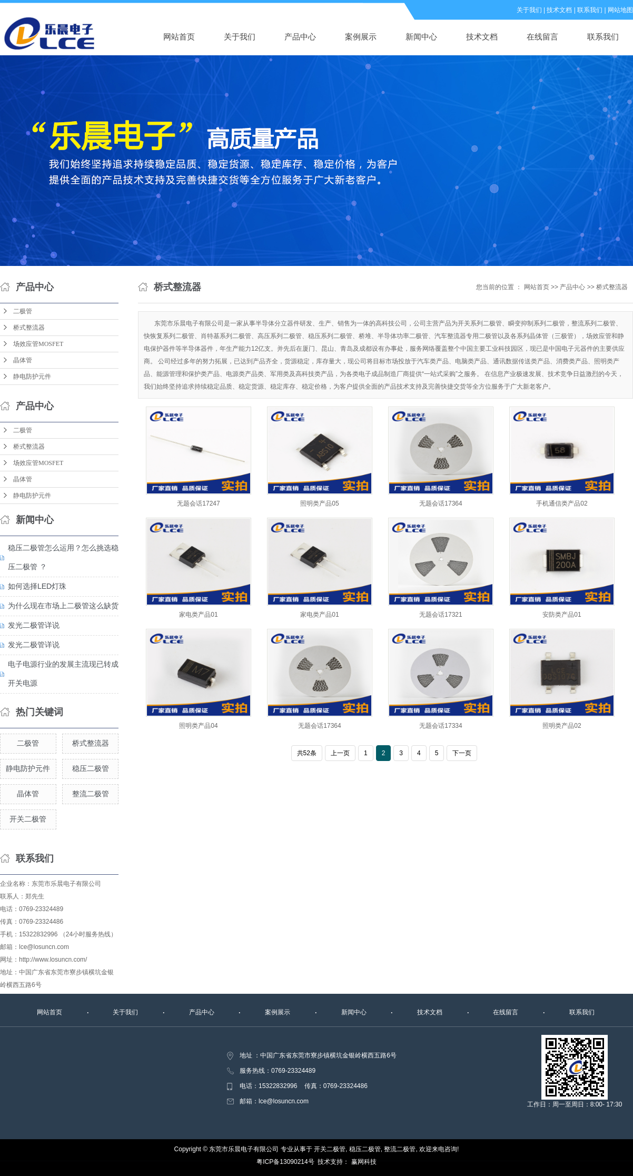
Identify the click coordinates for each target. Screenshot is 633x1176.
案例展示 (361, 36)
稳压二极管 (90, 768)
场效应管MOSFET (38, 344)
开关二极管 (27, 819)
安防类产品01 (561, 614)
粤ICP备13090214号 (285, 1161)
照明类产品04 (198, 725)
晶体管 (22, 360)
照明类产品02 (561, 725)
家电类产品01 (198, 614)
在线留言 (542, 36)
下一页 (461, 753)
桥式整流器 (29, 327)
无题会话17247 (198, 503)
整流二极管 (90, 793)
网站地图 (620, 10)
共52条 (306, 753)
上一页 (340, 753)
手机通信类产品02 (561, 503)
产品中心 (300, 36)
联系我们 (589, 10)
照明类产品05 (319, 503)
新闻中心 (421, 36)
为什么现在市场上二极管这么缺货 (63, 605)
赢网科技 (364, 1161)
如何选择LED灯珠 (37, 586)
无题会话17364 (440, 503)
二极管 (22, 311)
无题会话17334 (440, 725)
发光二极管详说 (34, 625)
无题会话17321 (440, 614)
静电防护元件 (32, 376)
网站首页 (179, 36)
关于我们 (529, 10)
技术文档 (559, 10)
